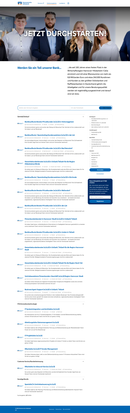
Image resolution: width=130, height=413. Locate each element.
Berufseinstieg (95, 125)
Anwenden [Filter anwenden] (100, 170)
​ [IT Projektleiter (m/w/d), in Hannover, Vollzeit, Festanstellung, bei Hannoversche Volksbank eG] (51, 339)
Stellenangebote (51, 3)
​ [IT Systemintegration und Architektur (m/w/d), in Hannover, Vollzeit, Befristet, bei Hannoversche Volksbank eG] (51, 312)
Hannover (94, 153)
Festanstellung (96, 132)
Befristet (94, 134)
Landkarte (62, 3)
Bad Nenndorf (95, 155)
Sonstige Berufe (96, 144)
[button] (51, 117)
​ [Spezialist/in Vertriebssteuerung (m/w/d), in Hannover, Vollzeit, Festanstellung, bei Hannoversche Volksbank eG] (51, 388)
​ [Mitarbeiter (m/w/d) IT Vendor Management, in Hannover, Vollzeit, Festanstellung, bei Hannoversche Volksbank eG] (51, 352)
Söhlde (93, 164)
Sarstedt (94, 162)
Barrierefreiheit (66, 409)
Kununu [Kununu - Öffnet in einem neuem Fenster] (41, 3)
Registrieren (100, 201)
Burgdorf (94, 157)
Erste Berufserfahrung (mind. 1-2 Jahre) (99, 119)
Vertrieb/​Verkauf (96, 140)
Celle (93, 159)
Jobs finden (105, 108)
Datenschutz (59, 409)
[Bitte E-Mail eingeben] (100, 197)
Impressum (51, 409)
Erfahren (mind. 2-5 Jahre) (98, 122)
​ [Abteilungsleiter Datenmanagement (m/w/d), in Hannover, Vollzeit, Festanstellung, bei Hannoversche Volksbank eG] (51, 326)
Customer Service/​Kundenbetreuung (100, 147)
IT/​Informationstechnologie (99, 142)
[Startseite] (25, 3)
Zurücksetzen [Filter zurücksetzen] (100, 174)
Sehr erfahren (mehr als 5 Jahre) (100, 127)
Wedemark (94, 166)
